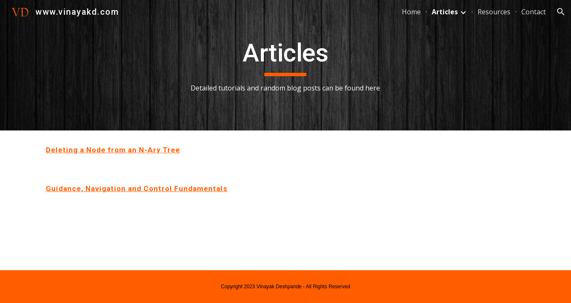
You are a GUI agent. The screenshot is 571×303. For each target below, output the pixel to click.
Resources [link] (494, 11)
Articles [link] (445, 11)
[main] (286, 65)
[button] (561, 12)
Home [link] (411, 11)
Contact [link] (533, 11)
